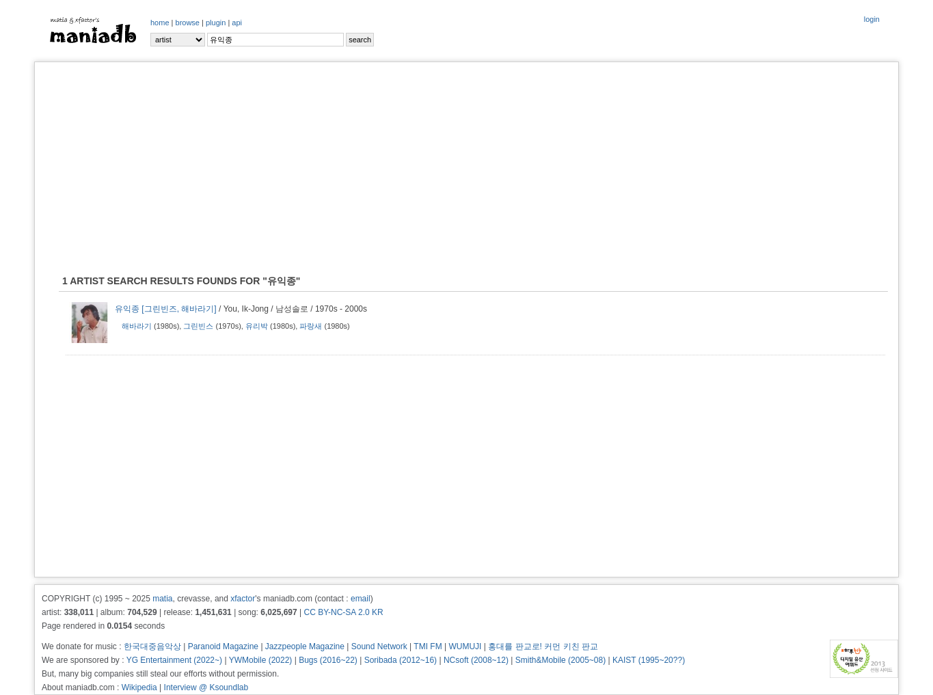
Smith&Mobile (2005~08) (560, 660)
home (160, 22)
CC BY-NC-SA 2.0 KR (343, 612)
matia (162, 598)
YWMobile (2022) (261, 660)
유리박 (256, 326)
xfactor (242, 598)
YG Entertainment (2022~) (174, 660)
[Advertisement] (467, 168)
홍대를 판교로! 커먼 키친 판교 (543, 646)
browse (188, 22)
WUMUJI (464, 646)
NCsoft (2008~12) (476, 660)
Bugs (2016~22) (328, 660)
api (237, 22)
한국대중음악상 (152, 646)
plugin (216, 22)
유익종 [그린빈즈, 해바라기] (166, 309)
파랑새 (310, 326)
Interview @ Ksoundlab (206, 687)
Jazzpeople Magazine (304, 646)
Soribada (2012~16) (400, 660)
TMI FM (428, 646)
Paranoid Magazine (223, 646)
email (360, 598)
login (872, 19)
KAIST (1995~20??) (648, 660)
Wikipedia (139, 687)
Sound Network (379, 646)
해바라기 (137, 326)
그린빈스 (198, 326)
